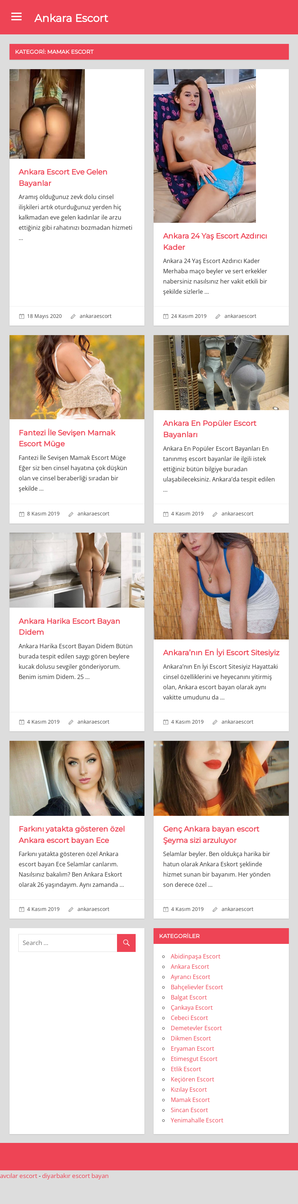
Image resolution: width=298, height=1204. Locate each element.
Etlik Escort (186, 1092)
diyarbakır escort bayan (75, 1198)
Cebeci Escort (189, 1040)
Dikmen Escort (191, 1061)
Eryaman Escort (192, 1071)
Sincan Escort (189, 1133)
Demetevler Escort (196, 1051)
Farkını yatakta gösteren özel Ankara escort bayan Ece (69, 851)
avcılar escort (18, 1198)
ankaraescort (96, 315)
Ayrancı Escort (190, 999)
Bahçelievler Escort (197, 1010)
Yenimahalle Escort (197, 1143)
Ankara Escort (75, 18)
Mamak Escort (190, 1122)
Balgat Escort (189, 1020)
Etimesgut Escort (194, 1081)
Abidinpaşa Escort (195, 979)
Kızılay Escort (189, 1112)
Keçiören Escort (192, 1102)
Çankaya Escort (192, 1030)
